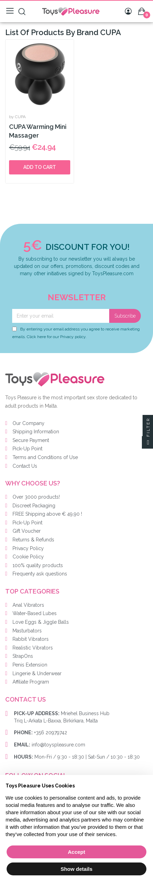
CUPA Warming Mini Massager (37, 131)
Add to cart (39, 167)
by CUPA (17, 117)
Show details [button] (76, 869)
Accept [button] (76, 852)
